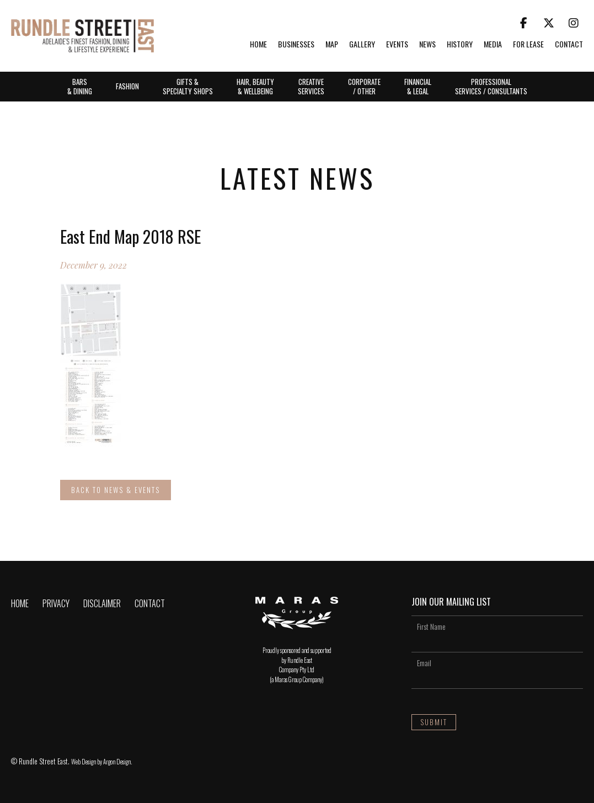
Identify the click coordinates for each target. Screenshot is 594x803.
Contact (569, 45)
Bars (79, 86)
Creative (311, 86)
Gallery (362, 45)
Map (331, 45)
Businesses (296, 45)
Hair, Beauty (255, 86)
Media (493, 45)
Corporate (364, 86)
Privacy (55, 603)
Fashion (127, 86)
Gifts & (188, 86)
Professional (491, 86)
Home (258, 45)
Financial (417, 86)
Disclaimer (102, 603)
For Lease (528, 45)
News (427, 45)
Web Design (83, 761)
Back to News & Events (115, 489)
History (460, 45)
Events (397, 45)
